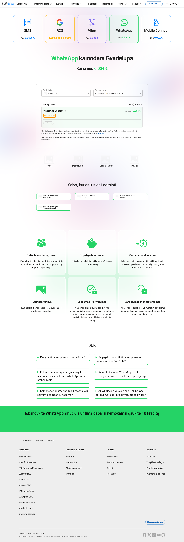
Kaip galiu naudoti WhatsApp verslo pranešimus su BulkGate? (118, 360)
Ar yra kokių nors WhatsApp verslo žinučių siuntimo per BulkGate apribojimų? (121, 374)
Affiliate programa (74, 469)
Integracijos (107, 4)
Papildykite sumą (100, 90)
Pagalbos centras (115, 463)
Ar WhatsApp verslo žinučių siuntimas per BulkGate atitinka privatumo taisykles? (121, 393)
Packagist (111, 474)
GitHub (110, 469)
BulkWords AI (25, 474)
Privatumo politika (154, 469)
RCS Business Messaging (31, 469)
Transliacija (24, 480)
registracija (49, 116)
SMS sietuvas (25, 457)
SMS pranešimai (26, 491)
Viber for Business (27, 463)
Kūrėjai (59, 4)
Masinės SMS (25, 486)
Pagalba (135, 4)
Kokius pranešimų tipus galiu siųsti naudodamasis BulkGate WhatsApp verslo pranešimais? (62, 376)
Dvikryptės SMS (26, 497)
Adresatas (151, 457)
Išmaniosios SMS (27, 503)
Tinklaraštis (91, 4)
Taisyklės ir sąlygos (155, 463)
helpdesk (101, 133)
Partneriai (74, 4)
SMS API (70, 457)
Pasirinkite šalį (47, 90)
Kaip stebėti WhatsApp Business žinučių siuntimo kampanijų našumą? (62, 393)
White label (71, 474)
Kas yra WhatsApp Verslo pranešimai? (63, 358)
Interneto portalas (43, 4)
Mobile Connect (26, 509)
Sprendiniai (22, 4)
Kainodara (122, 4)
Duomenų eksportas (155, 474)
